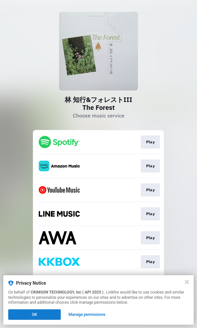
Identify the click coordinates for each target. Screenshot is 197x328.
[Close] (187, 282)
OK (34, 314)
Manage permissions (87, 314)
